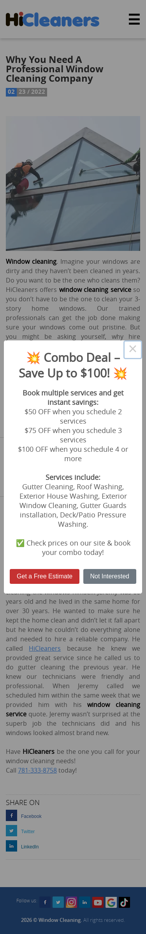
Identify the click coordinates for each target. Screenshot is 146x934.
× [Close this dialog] (132, 349)
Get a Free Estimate (44, 576)
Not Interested (109, 576)
